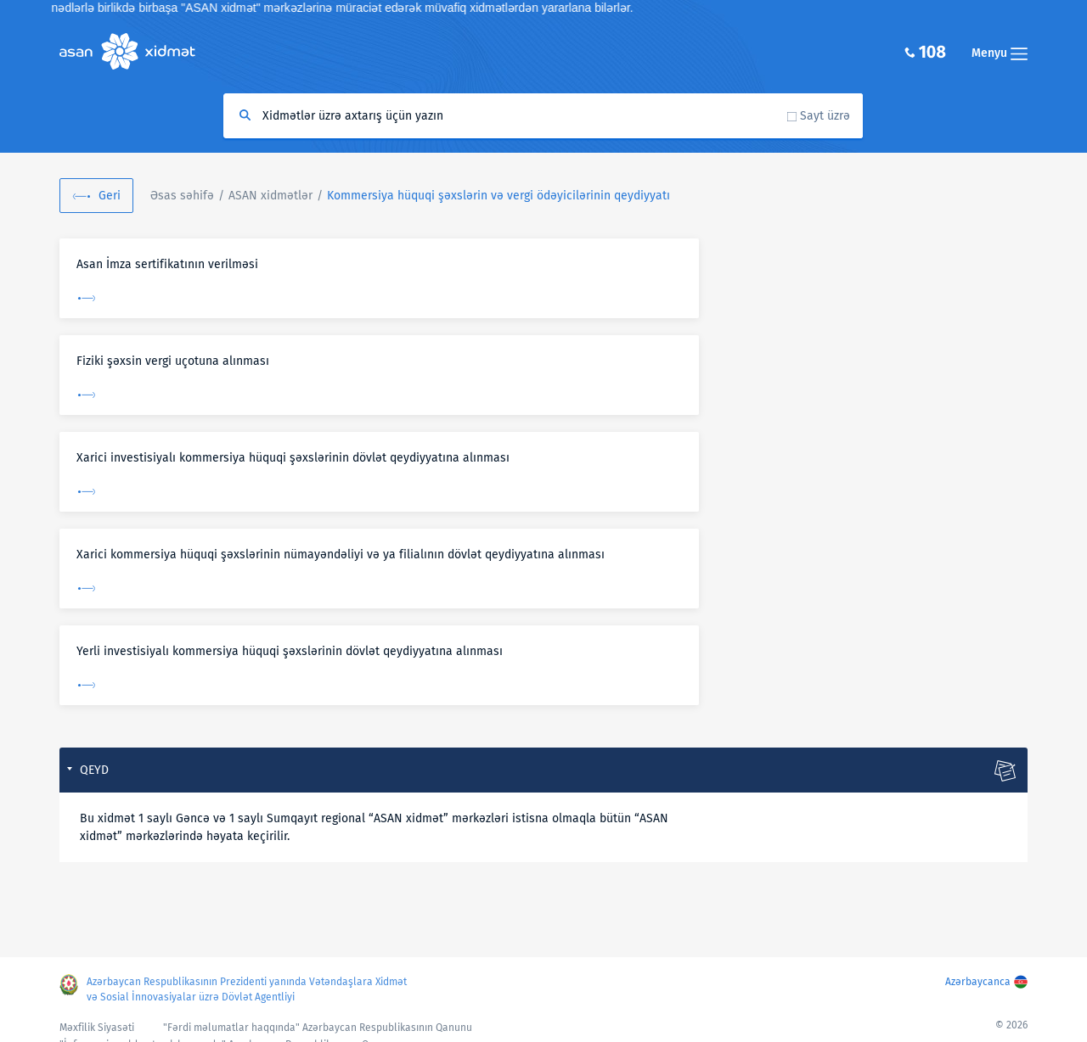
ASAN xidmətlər (270, 195)
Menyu (1000, 53)
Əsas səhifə (182, 195)
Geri (110, 195)
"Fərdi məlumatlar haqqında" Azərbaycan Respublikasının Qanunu (317, 1028)
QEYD (94, 770)
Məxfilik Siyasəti (96, 1028)
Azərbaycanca (978, 982)
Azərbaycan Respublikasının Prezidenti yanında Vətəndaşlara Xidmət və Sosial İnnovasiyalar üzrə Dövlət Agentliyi (247, 989)
